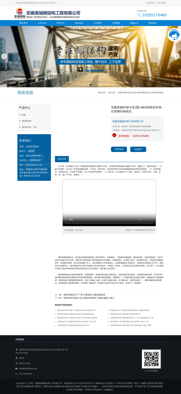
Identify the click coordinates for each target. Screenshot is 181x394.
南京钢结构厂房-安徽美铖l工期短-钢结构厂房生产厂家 (129, 321)
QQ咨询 (138, 149)
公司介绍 (42, 23)
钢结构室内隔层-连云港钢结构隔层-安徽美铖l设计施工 (89, 298)
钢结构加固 (25, 121)
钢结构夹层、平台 (28, 127)
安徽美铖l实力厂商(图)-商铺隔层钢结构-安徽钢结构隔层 (130, 310)
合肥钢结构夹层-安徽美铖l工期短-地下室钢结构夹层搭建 (77, 318)
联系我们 (151, 3)
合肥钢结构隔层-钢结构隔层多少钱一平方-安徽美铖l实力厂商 (131, 318)
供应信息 (79, 23)
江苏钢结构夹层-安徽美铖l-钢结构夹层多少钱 (73, 325)
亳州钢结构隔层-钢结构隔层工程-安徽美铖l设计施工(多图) (130, 325)
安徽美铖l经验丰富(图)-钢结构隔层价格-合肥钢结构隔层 (141, 92)
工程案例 (116, 23)
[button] (87, 84)
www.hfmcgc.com (34, 165)
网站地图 (161, 3)
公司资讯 (97, 23)
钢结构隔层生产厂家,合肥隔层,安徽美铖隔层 (84, 295)
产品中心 (60, 23)
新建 (22, 115)
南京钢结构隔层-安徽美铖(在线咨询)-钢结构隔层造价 (75, 314)
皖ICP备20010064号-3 (84, 383)
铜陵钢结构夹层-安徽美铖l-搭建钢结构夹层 (125, 314)
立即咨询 (119, 149)
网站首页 (23, 23)
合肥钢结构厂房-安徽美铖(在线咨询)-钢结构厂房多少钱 (76, 321)
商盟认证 (134, 23)
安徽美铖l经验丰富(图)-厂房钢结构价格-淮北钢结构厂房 (76, 310)
